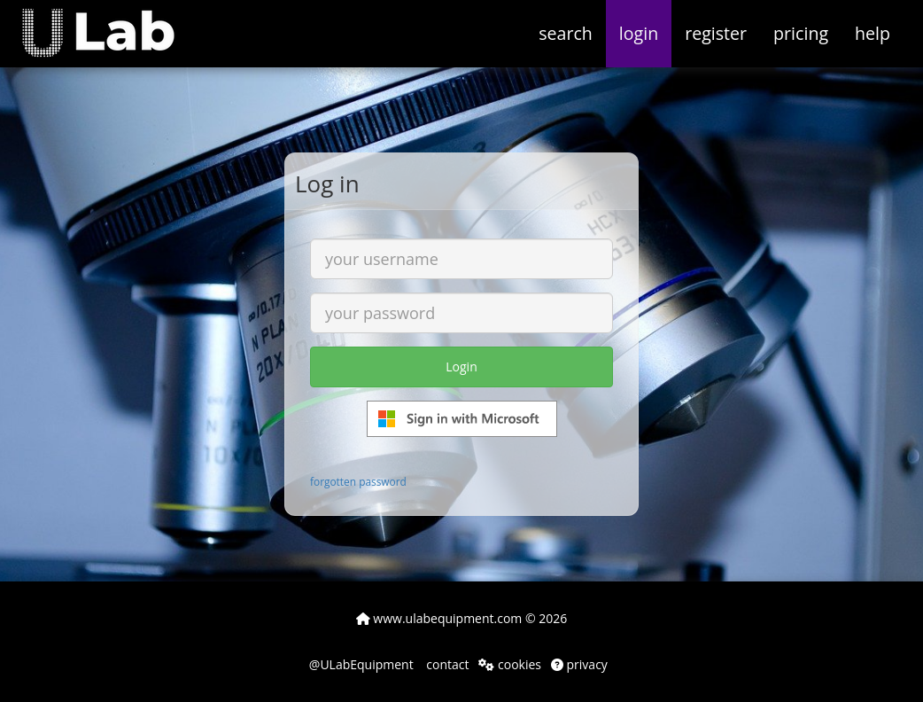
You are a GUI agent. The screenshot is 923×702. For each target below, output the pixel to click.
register (716, 33)
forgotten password (358, 481)
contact (446, 664)
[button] (111, 22)
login (638, 33)
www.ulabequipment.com (439, 618)
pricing (800, 33)
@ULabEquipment (361, 664)
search (566, 33)
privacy (579, 664)
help (872, 33)
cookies (509, 664)
